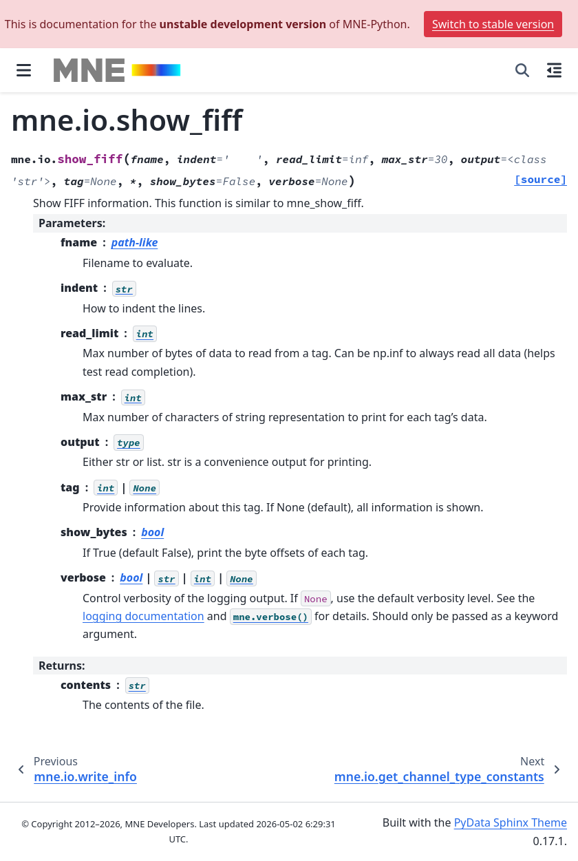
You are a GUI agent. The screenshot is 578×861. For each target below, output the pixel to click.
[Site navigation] (23, 70)
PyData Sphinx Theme (510, 822)
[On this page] (554, 70)
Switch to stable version (493, 24)
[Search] (522, 70)
